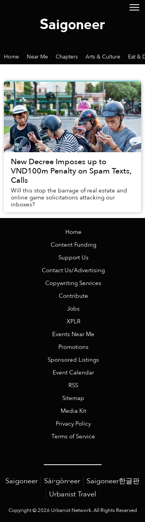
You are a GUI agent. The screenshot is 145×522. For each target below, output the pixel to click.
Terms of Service (73, 437)
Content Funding (73, 245)
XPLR (73, 322)
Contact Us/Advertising (73, 270)
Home (73, 232)
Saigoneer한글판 (113, 481)
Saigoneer (21, 481)
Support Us (73, 258)
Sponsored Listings (73, 360)
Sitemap (73, 398)
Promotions (73, 347)
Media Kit (73, 411)
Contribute (73, 296)
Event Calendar (73, 373)
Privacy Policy (73, 424)
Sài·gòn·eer (62, 481)
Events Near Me (73, 334)
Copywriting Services (73, 283)
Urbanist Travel (72, 494)
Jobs (73, 309)
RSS (73, 385)
